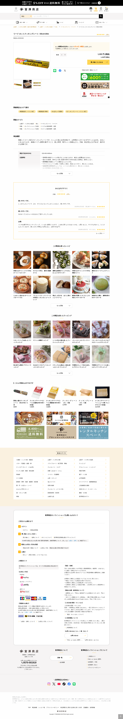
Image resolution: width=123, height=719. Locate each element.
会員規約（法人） (92, 664)
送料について (34, 537)
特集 (20, 126)
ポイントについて (46, 537)
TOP (29, 707)
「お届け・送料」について (26, 621)
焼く (56, 27)
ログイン (25, 530)
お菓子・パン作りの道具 (46, 27)
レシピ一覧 (42, 707)
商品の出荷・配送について (89, 70)
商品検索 (34, 707)
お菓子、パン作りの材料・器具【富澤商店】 (25, 27)
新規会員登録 (33, 530)
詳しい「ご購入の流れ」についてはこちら (34, 555)
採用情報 (92, 707)
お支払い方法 (43, 548)
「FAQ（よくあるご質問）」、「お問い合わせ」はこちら (81, 640)
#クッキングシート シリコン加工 (76, 111)
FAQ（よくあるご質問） (94, 659)
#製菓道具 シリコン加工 (27, 111)
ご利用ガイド (91, 656)
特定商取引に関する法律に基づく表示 (71, 707)
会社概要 (61, 662)
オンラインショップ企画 (31, 126)
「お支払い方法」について (44, 621)
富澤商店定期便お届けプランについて (64, 537)
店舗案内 (86, 707)
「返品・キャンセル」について (74, 614)
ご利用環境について (70, 627)
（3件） (107, 34)
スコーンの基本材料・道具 (47, 129)
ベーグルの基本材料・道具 (47, 126)
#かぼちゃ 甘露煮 (57, 111)
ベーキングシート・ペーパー (68, 27)
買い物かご (25, 537)
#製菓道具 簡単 (43, 111)
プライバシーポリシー (93, 667)
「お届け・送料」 (73, 540)
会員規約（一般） (92, 662)
